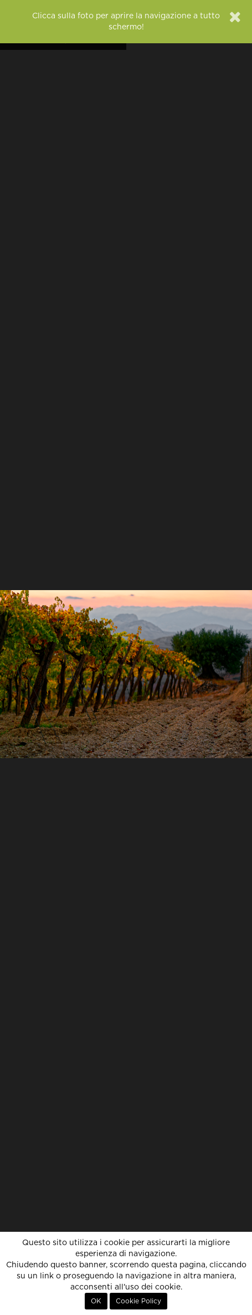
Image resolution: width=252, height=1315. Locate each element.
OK (96, 1301)
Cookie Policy (138, 1301)
